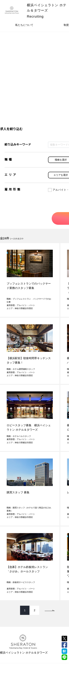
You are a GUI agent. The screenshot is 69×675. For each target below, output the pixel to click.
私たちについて (24, 24)
